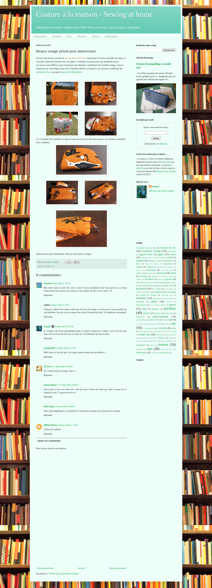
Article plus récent (45, 568)
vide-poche (141, 352)
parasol (152, 305)
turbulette (139, 349)
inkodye (173, 282)
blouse (156, 264)
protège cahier (153, 320)
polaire (158, 313)
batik (163, 258)
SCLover (48, 366)
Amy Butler (171, 251)
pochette (170, 308)
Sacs (69, 36)
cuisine (139, 273)
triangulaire (140, 345)
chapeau (150, 267)
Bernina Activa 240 (156, 261)
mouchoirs (156, 298)
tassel (141, 338)
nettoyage (140, 302)
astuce (173, 254)
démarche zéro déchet (166, 171)
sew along (172, 331)
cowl (163, 270)
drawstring (161, 273)
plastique (155, 309)
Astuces (95, 36)
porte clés (169, 313)
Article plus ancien (117, 568)
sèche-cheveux (144, 331)
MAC (147, 292)
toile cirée (156, 341)
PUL (164, 320)
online (154, 301)
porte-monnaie (160, 316)
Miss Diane (49, 406)
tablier (167, 335)
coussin (139, 270)
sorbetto (159, 335)
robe (158, 324)
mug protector (168, 298)
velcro (170, 349)
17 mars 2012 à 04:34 (62, 366)
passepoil (162, 305)
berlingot (140, 260)
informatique (161, 282)
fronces (160, 279)
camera (139, 267)
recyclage (139, 324)
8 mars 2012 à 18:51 (60, 305)
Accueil (81, 568)
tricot (152, 345)
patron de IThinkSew (72, 72)
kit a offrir (156, 289)
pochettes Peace (43, 72)
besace (48, 266)
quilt (171, 320)
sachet (173, 328)
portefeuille (140, 320)
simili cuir (144, 334)
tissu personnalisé (142, 341)
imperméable (148, 282)
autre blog (166, 162)
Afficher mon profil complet (161, 191)
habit (138, 282)
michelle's (141, 298)
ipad (140, 286)
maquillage (171, 292)
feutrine (139, 279)
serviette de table (159, 331)
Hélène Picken (50, 425)
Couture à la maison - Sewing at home (94, 14)
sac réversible (161, 328)
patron (172, 304)
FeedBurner (162, 144)
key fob (168, 285)
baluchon (144, 258)
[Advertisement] (81, 542)
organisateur (141, 305)
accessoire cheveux (144, 248)
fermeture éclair (167, 276)
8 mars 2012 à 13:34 (61, 283)
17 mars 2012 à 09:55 (68, 385)
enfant (173, 273)
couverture (151, 270)
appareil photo (146, 254)
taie (174, 335)
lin (165, 289)
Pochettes (57, 36)
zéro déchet (163, 353)
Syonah (47, 283)
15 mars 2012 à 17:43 (65, 348)
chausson (160, 267)
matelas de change (148, 295)
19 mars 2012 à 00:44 (64, 406)
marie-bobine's (51, 385)
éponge (154, 276)
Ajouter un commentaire (49, 441)
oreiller (169, 302)
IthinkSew (150, 286)
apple (160, 254)
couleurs (170, 267)
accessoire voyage (151, 250)
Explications (40, 36)
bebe (170, 257)
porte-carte (140, 317)
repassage (149, 324)
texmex (47, 326)
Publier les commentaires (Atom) (64, 573)
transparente (168, 341)
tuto (149, 349)
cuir (170, 270)
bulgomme (168, 264)
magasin (158, 292)
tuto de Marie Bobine (75, 58)
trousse (163, 344)
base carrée (154, 258)
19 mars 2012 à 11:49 (67, 425)
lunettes (139, 292)
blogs (147, 264)
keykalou (141, 288)
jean (160, 286)
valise (163, 349)
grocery (169, 279)
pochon (146, 313)
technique (150, 338)
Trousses (81, 36)
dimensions (149, 273)
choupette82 (49, 348)
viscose (153, 353)
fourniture (149, 279)
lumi (171, 289)
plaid (144, 309)
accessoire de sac (166, 247)
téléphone (161, 338)
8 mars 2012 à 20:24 (64, 326)
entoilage (143, 276)
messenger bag (166, 295)
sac (53, 266)
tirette (171, 338)
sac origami (147, 328)
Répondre (48, 295)
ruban (166, 324)
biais (138, 264)
